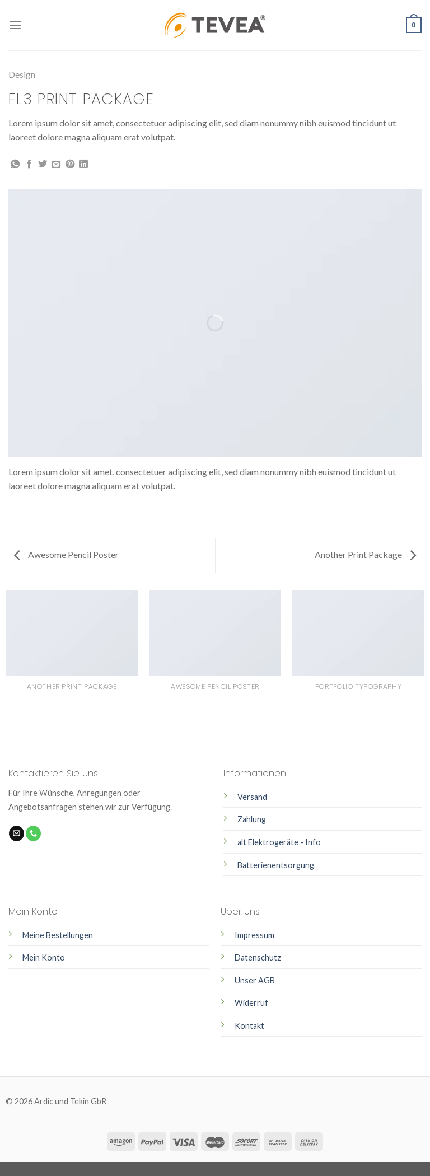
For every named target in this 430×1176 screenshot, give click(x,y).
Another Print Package (365, 554)
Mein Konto (43, 957)
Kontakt (249, 1025)
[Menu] (15, 25)
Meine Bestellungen (57, 935)
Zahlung (251, 819)
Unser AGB (255, 980)
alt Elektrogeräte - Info (279, 842)
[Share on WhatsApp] (15, 165)
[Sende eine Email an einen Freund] (56, 165)
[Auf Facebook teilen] (29, 165)
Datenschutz (258, 957)
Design (21, 74)
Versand (252, 797)
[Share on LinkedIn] (83, 165)
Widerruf (251, 1003)
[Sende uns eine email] (16, 833)
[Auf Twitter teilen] (42, 165)
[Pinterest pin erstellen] (70, 165)
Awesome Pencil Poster (66, 554)
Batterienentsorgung (275, 865)
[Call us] (33, 833)
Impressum (254, 935)
